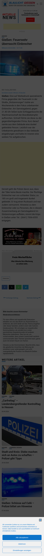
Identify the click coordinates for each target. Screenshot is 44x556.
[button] (40, 520)
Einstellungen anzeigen (22, 550)
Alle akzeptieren (22, 537)
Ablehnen (22, 544)
